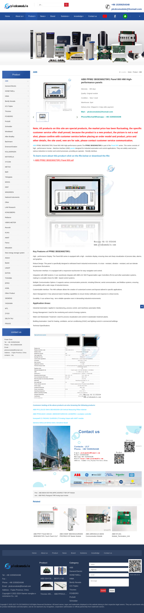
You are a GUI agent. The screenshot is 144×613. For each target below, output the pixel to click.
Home (7, 16)
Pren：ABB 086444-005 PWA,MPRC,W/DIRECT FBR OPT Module (55, 493)
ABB (6, 81)
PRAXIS (8, 323)
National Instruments (12, 197)
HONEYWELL (10, 91)
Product (31, 16)
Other (7, 202)
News (42, 16)
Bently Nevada (10, 101)
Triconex (8, 111)
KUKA (7, 232)
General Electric (10, 86)
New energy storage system (15, 253)
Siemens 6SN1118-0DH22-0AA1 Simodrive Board (50, 423)
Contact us (92, 16)
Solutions (64, 16)
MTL (6, 308)
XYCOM (8, 162)
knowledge (78, 16)
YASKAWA (9, 303)
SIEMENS (8, 298)
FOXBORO (9, 116)
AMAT (7, 238)
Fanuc (7, 243)
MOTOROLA (9, 157)
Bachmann (9, 142)
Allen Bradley (9, 136)
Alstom (7, 258)
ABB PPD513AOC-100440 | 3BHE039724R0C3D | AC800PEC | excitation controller (62, 414)
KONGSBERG (10, 212)
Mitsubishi (8, 248)
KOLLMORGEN (10, 152)
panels (72, 148)
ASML (7, 288)
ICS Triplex (9, 106)
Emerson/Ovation (11, 147)
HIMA (7, 96)
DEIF (7, 187)
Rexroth (8, 227)
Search (66, 5)
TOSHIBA (8, 278)
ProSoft (7, 121)
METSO (8, 167)
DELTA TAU (9, 318)
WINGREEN (9, 192)
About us (19, 16)
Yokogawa (8, 177)
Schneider (8, 126)
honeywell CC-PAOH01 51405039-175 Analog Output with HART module (58, 418)
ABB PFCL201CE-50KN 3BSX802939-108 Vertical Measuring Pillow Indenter (60, 410)
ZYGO (7, 313)
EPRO (7, 283)
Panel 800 (114, 145)
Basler (7, 263)
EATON (7, 273)
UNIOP (7, 268)
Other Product (10, 293)
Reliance (8, 217)
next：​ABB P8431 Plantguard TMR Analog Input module (51, 495)
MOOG (7, 182)
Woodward (9, 131)
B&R (6, 172)
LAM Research (10, 207)
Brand (52, 16)
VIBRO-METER (10, 222)
